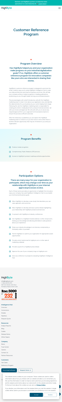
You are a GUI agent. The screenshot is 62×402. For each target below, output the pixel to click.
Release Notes (5, 334)
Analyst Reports (6, 326)
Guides (3, 331)
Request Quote (6, 318)
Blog (2, 328)
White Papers (5, 337)
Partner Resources (7, 355)
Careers (3, 350)
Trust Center (5, 347)
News (3, 344)
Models (3, 313)
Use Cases (4, 362)
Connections (5, 310)
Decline (50, 395)
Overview (4, 307)
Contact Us (4, 352)
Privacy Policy (41, 385)
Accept (36, 395)
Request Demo (25, 370)
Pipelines (4, 316)
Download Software (9, 370)
